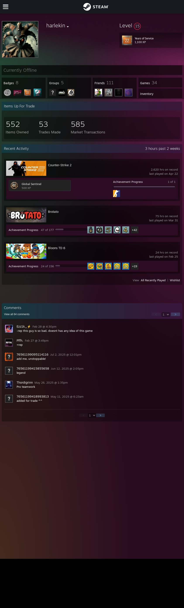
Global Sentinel (31, 184)
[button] (150, 25)
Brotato (53, 211)
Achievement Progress (128, 181)
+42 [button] (134, 230)
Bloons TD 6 (56, 248)
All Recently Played (153, 280)
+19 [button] (134, 266)
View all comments (16, 314)
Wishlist (175, 280)
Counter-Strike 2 (60, 165)
